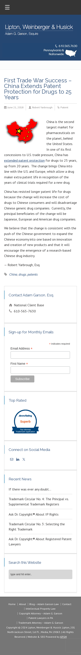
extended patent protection (24, 160)
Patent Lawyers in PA (41, 618)
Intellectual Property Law (41, 608)
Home (12, 604)
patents (32, 274)
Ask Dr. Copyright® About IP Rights (34, 514)
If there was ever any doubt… (30, 489)
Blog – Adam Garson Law (44, 604)
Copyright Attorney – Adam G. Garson (40, 613)
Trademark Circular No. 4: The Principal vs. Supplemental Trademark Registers (39, 501)
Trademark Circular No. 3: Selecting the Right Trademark (37, 526)
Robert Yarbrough (42, 107)
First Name (19, 364)
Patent (64, 107)
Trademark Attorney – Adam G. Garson (40, 622)
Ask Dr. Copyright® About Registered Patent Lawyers (40, 541)
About (22, 604)
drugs (22, 274)
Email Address (22, 349)
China (13, 274)
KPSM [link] (63, 636)
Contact (66, 604)
